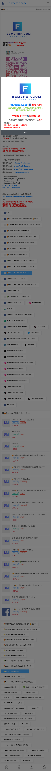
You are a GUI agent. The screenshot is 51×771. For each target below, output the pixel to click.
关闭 (25, 132)
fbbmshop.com (19, 105)
